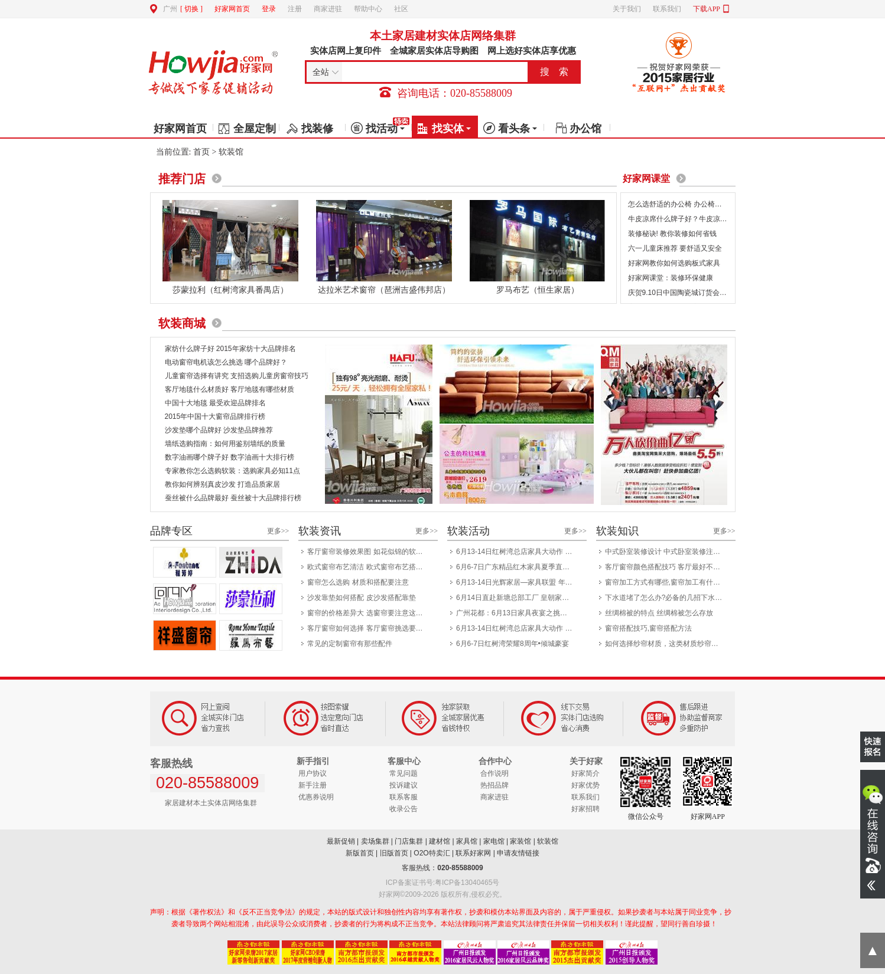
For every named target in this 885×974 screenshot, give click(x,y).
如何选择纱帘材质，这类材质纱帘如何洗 (666, 644)
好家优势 (585, 785)
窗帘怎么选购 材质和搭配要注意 (357, 582)
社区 (401, 9)
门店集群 (409, 841)
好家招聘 (585, 809)
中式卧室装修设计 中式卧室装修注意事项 (666, 551)
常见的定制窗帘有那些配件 (349, 644)
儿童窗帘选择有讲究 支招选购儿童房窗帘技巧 (236, 376)
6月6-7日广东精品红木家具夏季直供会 (516, 567)
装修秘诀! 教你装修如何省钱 (672, 233)
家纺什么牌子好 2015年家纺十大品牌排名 (230, 349)
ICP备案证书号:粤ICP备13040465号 (443, 882)
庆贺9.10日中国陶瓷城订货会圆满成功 (688, 292)
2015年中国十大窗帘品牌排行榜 (215, 416)
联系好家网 (473, 853)
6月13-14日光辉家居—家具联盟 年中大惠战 (518, 582)
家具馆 (466, 841)
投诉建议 (403, 785)
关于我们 (627, 9)
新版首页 (360, 853)
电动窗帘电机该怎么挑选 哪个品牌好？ (226, 362)
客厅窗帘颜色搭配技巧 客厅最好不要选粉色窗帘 (666, 567)
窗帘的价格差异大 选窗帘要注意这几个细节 (369, 613)
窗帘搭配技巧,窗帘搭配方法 (648, 628)
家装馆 (520, 841)
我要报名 (872, 747)
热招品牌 (494, 785)
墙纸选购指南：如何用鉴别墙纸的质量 (225, 444)
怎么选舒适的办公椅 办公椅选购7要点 (687, 204)
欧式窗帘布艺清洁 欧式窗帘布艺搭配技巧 (369, 567)
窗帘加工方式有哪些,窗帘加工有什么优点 (666, 582)
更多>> (278, 531)
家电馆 (494, 841)
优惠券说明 (316, 797)
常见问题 (403, 773)
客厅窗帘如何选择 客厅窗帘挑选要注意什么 (369, 628)
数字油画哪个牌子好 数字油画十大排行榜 (229, 457)
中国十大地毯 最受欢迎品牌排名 (215, 403)
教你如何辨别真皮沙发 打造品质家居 (222, 484)
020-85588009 (460, 868)
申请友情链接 (518, 853)
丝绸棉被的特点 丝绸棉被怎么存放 (659, 613)
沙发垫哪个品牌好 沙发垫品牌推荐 (219, 430)
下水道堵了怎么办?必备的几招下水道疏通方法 (666, 597)
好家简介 (585, 773)
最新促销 (341, 841)
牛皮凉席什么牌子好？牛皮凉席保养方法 (692, 219)
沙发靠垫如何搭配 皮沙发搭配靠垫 (361, 597)
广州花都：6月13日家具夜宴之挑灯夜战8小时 (518, 613)
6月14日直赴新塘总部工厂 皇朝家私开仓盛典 (518, 597)
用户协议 (312, 773)
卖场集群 (375, 841)
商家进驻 (328, 9)
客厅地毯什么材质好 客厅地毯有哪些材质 (229, 389)
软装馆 (547, 841)
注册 (295, 9)
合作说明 (494, 773)
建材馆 (439, 841)
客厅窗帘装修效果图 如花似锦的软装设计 (369, 551)
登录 (269, 9)
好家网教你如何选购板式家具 (674, 263)
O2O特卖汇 (432, 853)
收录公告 (403, 809)
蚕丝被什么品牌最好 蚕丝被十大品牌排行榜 (233, 498)
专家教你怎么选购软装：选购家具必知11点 (232, 471)
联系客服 (403, 797)
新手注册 (312, 785)
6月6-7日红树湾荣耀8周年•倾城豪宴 (512, 644)
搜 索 (554, 72)
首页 (201, 151)
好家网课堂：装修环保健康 (670, 278)
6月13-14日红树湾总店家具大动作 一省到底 (518, 551)
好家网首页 (232, 9)
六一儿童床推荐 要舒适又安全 (675, 248)
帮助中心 (368, 9)
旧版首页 (394, 853)
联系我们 (667, 9)
